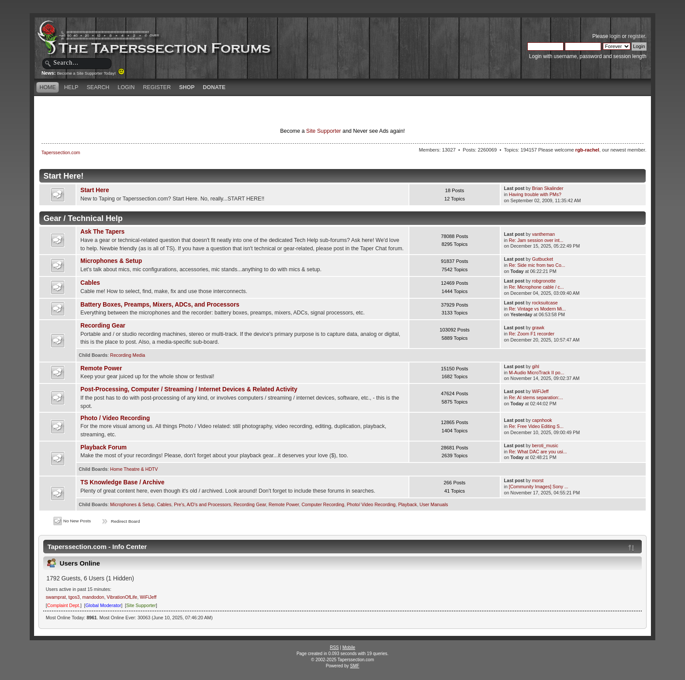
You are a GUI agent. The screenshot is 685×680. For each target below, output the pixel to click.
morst (537, 480)
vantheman (543, 234)
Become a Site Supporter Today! (91, 73)
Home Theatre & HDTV (134, 469)
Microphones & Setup (111, 261)
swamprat (56, 597)
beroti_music (545, 445)
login (614, 36)
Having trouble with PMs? (535, 194)
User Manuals (433, 504)
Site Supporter (323, 131)
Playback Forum (103, 447)
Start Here (94, 190)
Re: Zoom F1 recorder (531, 333)
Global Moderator (103, 605)
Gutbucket (542, 259)
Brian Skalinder (548, 188)
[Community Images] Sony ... (538, 486)
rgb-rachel (587, 149)
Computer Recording (322, 504)
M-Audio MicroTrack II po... (536, 372)
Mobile (348, 647)
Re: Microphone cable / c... (536, 287)
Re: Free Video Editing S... (536, 426)
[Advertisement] (239, 111)
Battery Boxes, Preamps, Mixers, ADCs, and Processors (159, 304)
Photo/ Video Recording (371, 504)
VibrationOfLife (122, 597)
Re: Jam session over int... (536, 240)
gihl (536, 366)
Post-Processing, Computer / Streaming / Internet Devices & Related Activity (189, 389)
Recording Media (127, 355)
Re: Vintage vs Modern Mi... (537, 308)
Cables (90, 283)
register (636, 36)
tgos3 (74, 597)
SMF (354, 665)
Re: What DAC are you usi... (538, 451)
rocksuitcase (545, 302)
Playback (407, 504)
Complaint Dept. (63, 605)
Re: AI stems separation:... (536, 397)
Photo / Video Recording (115, 418)
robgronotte (544, 280)
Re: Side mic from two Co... (537, 265)
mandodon (93, 597)
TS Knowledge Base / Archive (122, 482)
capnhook (542, 420)
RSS (334, 647)
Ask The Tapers (102, 231)
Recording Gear (102, 325)
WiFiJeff (540, 391)
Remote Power (101, 368)
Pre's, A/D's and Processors (202, 504)
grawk (538, 327)
